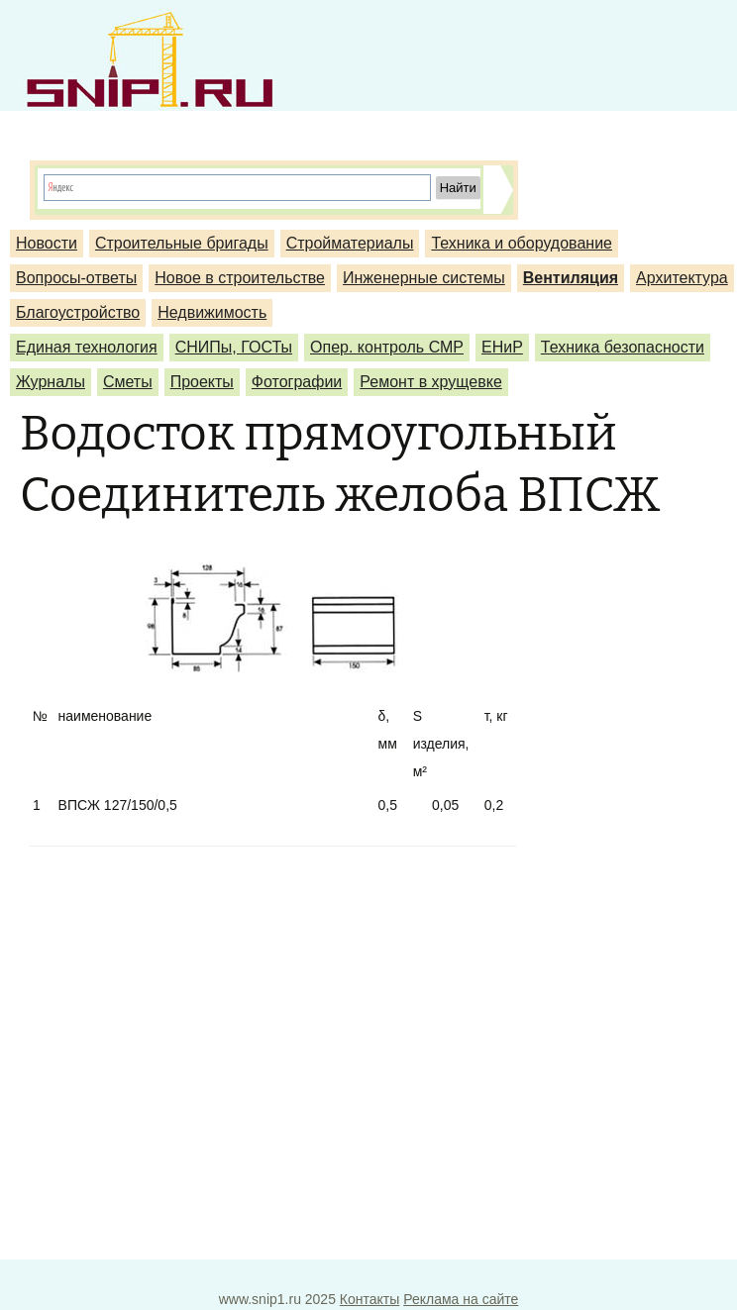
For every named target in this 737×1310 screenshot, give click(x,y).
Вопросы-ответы (76, 277)
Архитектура (682, 277)
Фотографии (297, 381)
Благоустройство (78, 312)
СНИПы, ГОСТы (233, 347)
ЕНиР (502, 347)
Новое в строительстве (240, 277)
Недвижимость (212, 312)
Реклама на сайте (460, 1299)
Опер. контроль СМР (387, 347)
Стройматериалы (350, 243)
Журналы (50, 381)
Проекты (202, 381)
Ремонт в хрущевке (431, 381)
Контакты (369, 1299)
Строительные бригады (181, 243)
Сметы (128, 381)
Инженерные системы (424, 277)
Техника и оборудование (521, 243)
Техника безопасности (622, 347)
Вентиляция (570, 277)
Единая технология (87, 347)
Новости (46, 243)
